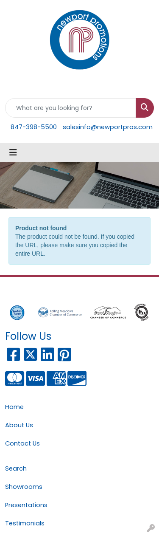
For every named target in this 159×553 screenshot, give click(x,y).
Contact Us (22, 443)
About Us (19, 425)
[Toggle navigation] (13, 152)
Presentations (26, 505)
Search (16, 468)
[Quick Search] (70, 108)
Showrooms (23, 486)
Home (14, 407)
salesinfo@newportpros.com (108, 127)
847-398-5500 (34, 127)
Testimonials (25, 523)
